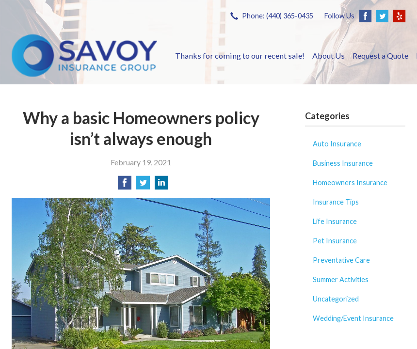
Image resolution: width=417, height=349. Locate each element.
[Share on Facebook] (124, 185)
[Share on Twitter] (143, 185)
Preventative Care (341, 260)
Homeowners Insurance (350, 182)
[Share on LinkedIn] (161, 185)
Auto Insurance (337, 144)
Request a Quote (380, 55)
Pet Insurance (335, 241)
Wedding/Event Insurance (353, 318)
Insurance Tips (336, 202)
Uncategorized (336, 299)
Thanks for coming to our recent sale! (240, 55)
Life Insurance (335, 221)
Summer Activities (341, 279)
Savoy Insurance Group (84, 55)
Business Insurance (343, 163)
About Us (328, 55)
